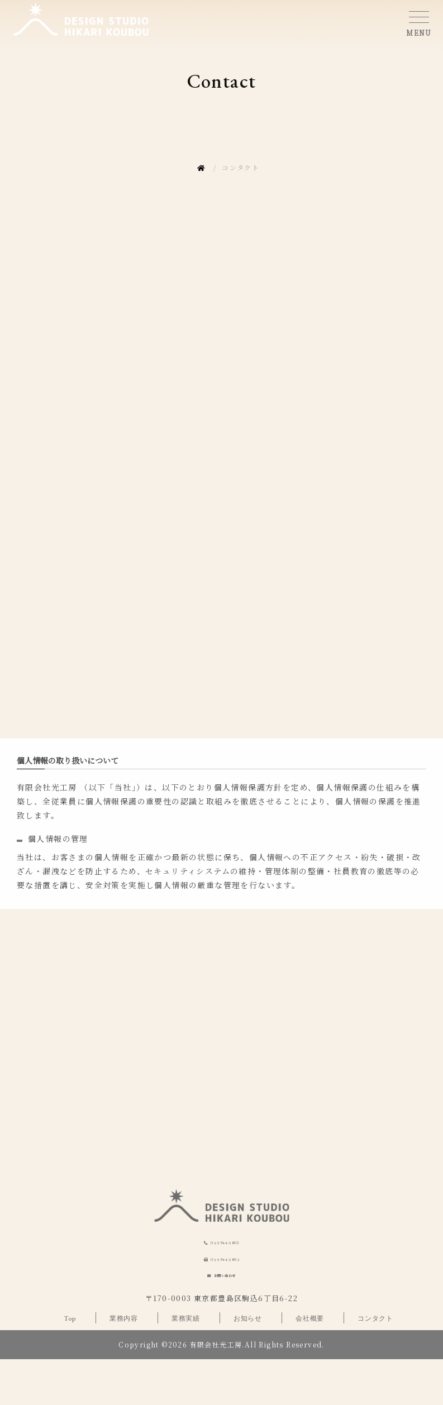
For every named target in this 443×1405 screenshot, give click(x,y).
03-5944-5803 (227, 1291)
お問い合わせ (227, 1317)
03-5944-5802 (227, 1264)
